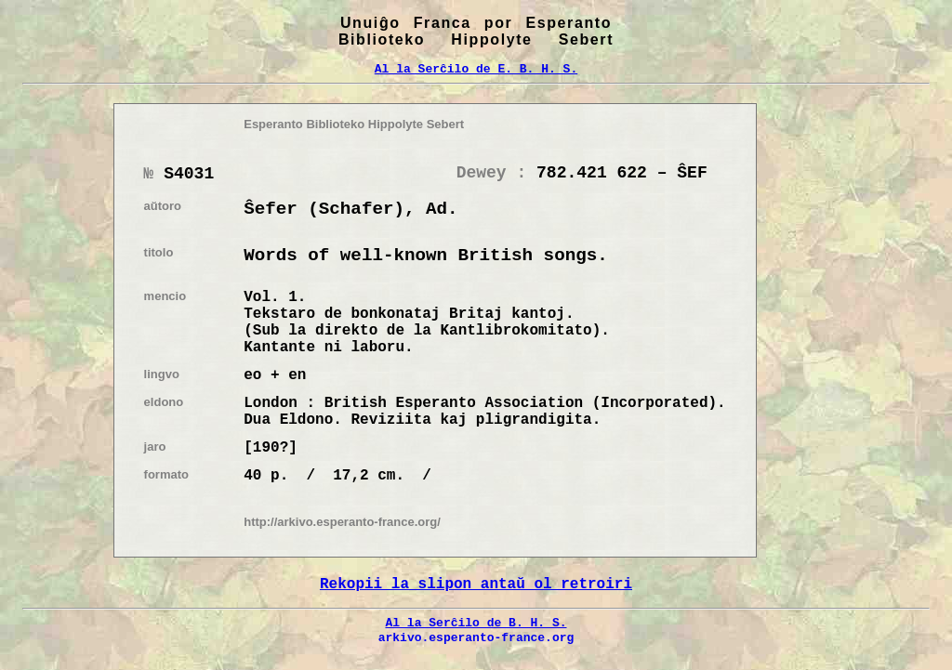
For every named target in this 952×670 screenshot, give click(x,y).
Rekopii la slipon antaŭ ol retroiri (476, 584)
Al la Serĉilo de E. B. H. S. (476, 68)
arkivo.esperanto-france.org (476, 637)
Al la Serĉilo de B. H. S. (475, 622)
